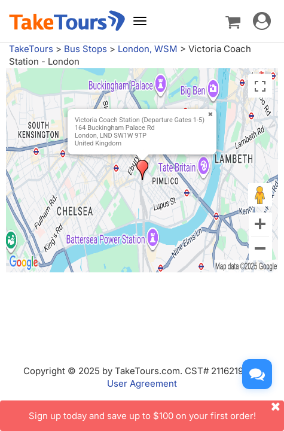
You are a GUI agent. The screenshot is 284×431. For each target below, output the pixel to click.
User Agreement (142, 383)
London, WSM (148, 48)
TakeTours (31, 48)
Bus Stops (85, 48)
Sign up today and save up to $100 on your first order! (157, 410)
